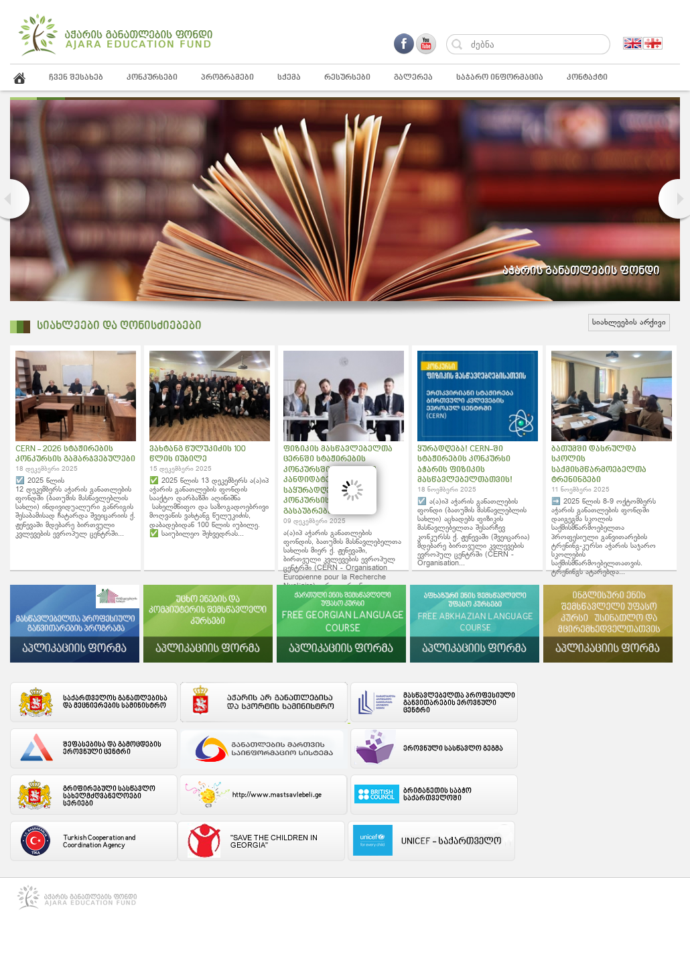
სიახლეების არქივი (629, 322)
